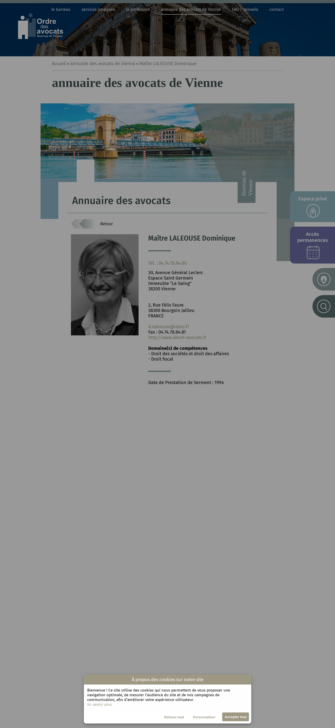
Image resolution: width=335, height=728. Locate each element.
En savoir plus (99, 704)
